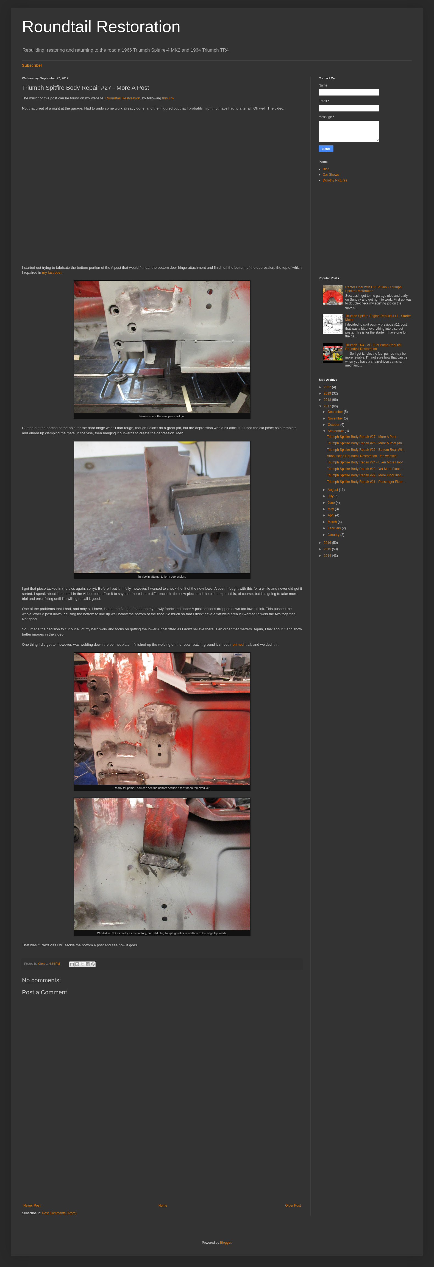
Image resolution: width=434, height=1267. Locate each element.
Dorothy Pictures (335, 180)
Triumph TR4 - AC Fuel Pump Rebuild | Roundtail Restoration (373, 347)
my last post (51, 272)
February (335, 528)
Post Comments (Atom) (59, 1213)
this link (168, 98)
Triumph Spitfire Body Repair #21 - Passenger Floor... (366, 482)
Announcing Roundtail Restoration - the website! (362, 456)
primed (238, 644)
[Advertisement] (162, 1158)
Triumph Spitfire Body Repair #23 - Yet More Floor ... (365, 469)
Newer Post (31, 1205)
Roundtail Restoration (101, 26)
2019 (328, 393)
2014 (328, 556)
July (331, 496)
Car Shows (331, 175)
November (336, 418)
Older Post (293, 1205)
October (334, 425)
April (331, 515)
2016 (328, 543)
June (332, 503)
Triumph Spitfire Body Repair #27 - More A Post (361, 437)
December (336, 412)
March (333, 522)
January (334, 535)
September (336, 431)
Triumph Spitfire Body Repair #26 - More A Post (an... (366, 443)
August (333, 490)
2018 (328, 400)
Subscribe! (32, 65)
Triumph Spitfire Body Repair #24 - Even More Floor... (366, 462)
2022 (328, 387)
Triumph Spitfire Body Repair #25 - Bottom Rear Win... (366, 450)
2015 (328, 549)
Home (162, 1205)
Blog (326, 169)
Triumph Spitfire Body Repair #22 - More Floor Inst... (365, 475)
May (331, 509)
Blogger (225, 1242)
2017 (328, 406)
